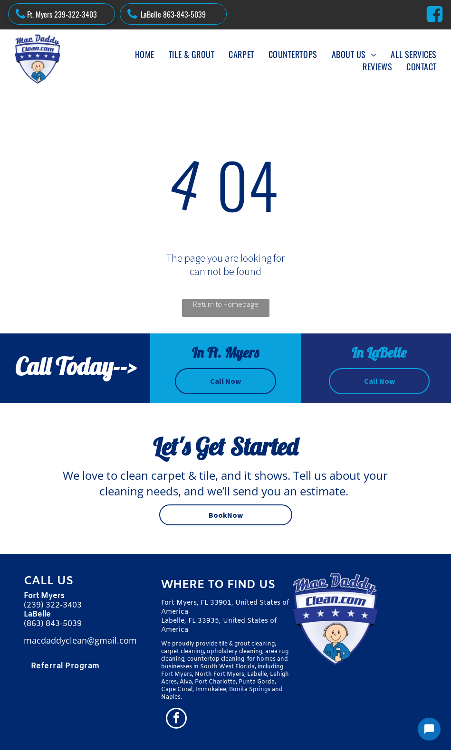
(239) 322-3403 (53, 605)
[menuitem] (145, 54)
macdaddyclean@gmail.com (80, 640)
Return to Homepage (226, 304)
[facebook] (176, 719)
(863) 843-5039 (53, 624)
